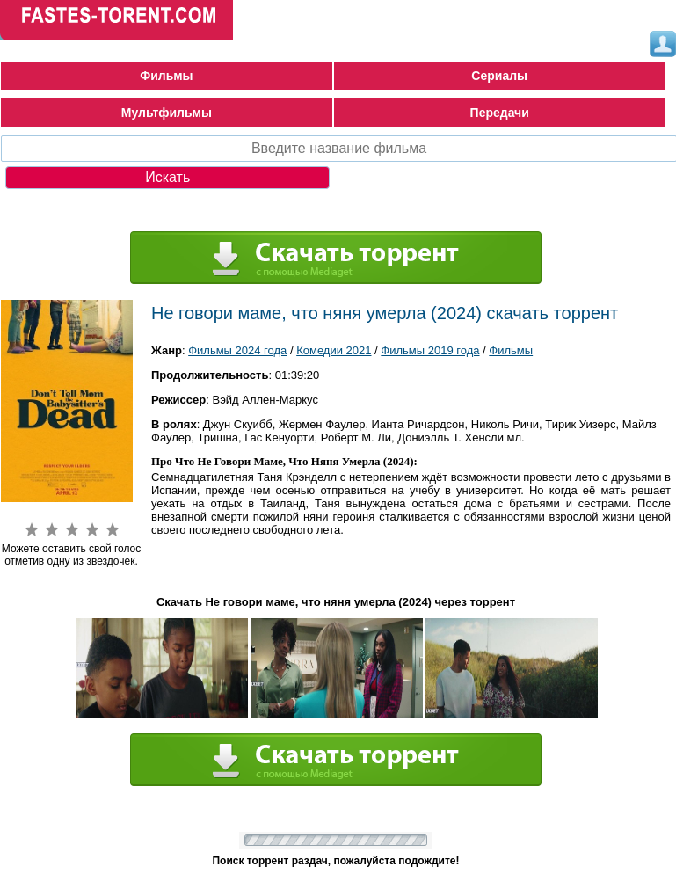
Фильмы (166, 76)
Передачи (499, 113)
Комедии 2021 (333, 350)
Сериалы (499, 76)
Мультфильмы (166, 113)
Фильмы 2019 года (430, 350)
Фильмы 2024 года (237, 350)
